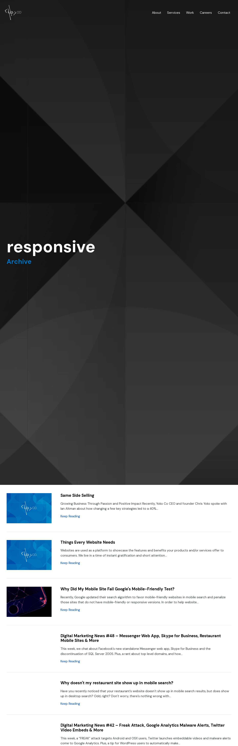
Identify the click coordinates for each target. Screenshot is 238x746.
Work (190, 12)
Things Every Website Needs (87, 542)
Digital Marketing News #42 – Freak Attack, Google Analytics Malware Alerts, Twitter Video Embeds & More (142, 728)
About (156, 12)
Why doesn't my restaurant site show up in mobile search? (116, 682)
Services (173, 12)
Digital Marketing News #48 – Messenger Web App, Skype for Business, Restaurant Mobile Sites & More (140, 638)
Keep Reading (70, 516)
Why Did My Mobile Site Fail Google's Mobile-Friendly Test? (117, 589)
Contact (224, 12)
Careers (206, 12)
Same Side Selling (77, 495)
